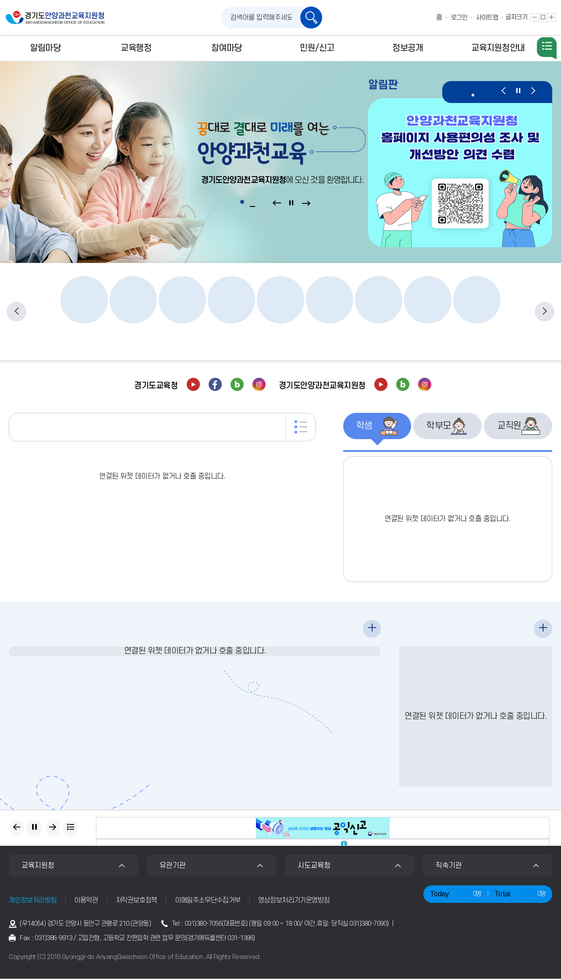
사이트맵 (487, 17)
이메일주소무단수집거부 (208, 901)
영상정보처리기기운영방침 (294, 901)
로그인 (459, 17)
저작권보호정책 (136, 901)
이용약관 (86, 901)
